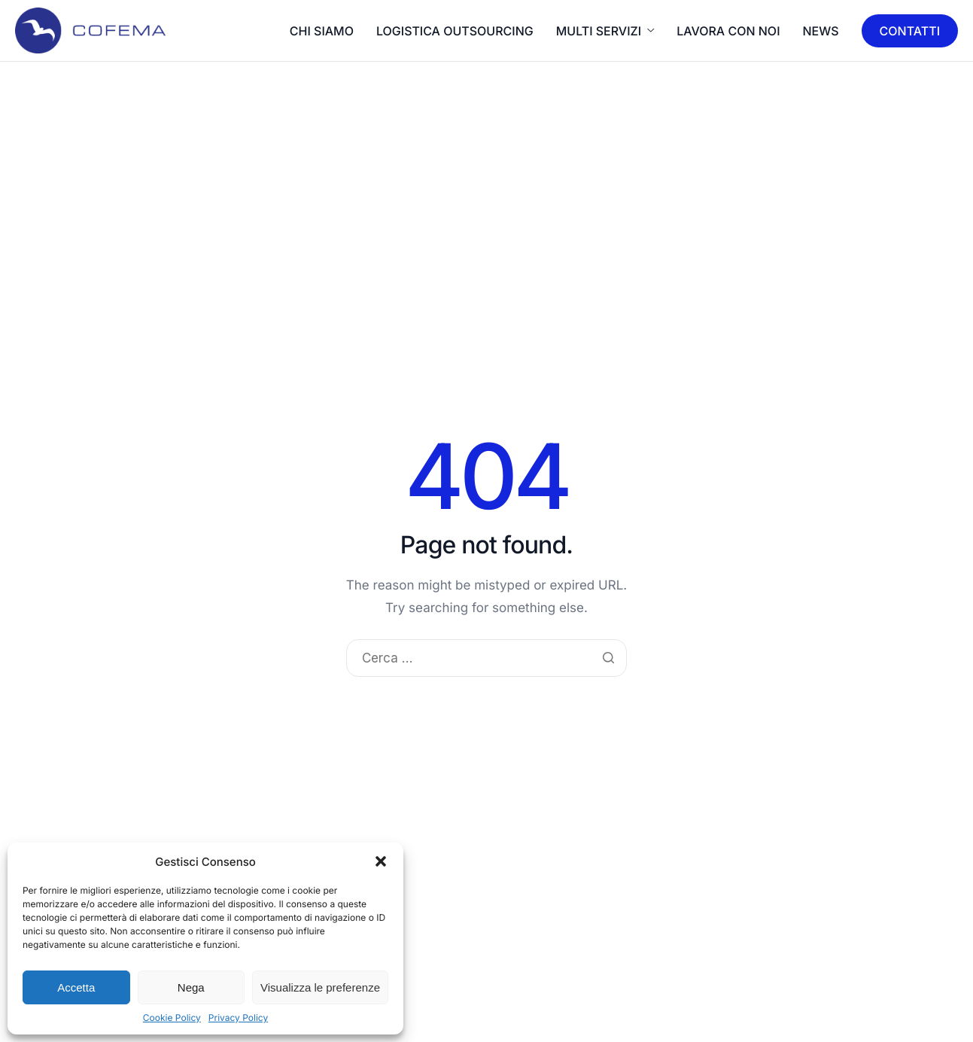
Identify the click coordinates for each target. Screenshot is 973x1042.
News (821, 31)
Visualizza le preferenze (320, 987)
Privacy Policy (238, 1017)
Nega (191, 987)
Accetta (76, 987)
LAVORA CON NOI (728, 31)
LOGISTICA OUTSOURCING (455, 31)
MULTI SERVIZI (605, 31)
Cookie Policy (172, 1017)
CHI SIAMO (322, 31)
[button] (380, 861)
